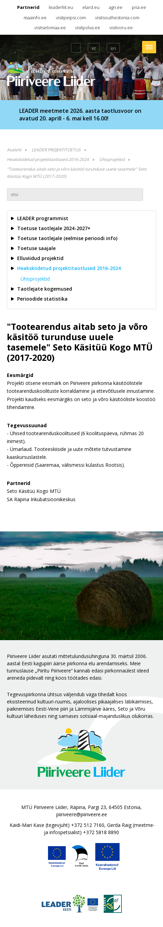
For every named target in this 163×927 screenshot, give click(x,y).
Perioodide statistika (42, 298)
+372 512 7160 (87, 825)
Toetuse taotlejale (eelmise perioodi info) (67, 238)
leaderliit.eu (61, 7)
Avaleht (14, 150)
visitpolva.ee (87, 27)
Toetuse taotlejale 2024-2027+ (54, 228)
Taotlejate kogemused (44, 288)
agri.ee (116, 7)
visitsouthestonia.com (117, 17)
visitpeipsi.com (71, 17)
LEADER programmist (42, 218)
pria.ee (139, 7)
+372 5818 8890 (101, 832)
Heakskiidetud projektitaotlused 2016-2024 (48, 159)
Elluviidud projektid (40, 258)
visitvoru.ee (121, 27)
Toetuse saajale (36, 248)
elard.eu (91, 7)
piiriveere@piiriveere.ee (81, 814)
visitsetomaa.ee (50, 27)
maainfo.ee (35, 17)
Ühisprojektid (112, 159)
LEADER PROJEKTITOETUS (56, 150)
